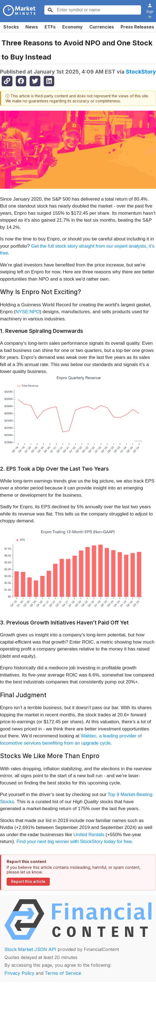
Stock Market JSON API (30, 949)
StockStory (141, 71)
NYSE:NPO (27, 311)
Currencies (101, 27)
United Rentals (89, 834)
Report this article (28, 881)
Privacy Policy (19, 973)
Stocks (11, 27)
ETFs (50, 27)
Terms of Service (63, 973)
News (31, 27)
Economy (72, 27)
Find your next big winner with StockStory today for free (74, 841)
